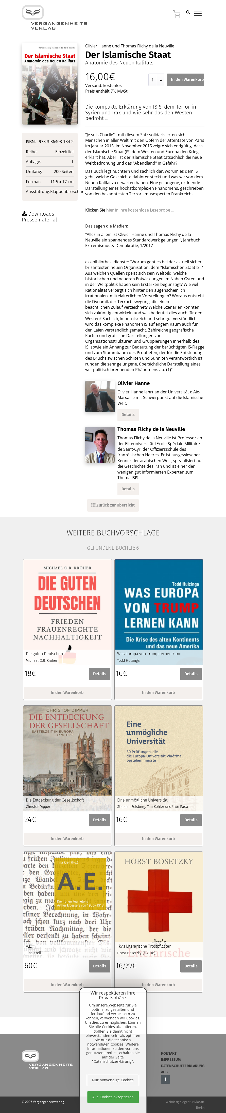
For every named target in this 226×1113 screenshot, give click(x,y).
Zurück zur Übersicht (113, 505)
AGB (164, 1072)
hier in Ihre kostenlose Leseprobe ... (140, 210)
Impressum (171, 1059)
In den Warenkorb (187, 79)
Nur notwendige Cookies (113, 1079)
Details (128, 414)
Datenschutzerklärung (182, 1066)
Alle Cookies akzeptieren (113, 1096)
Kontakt (169, 1053)
